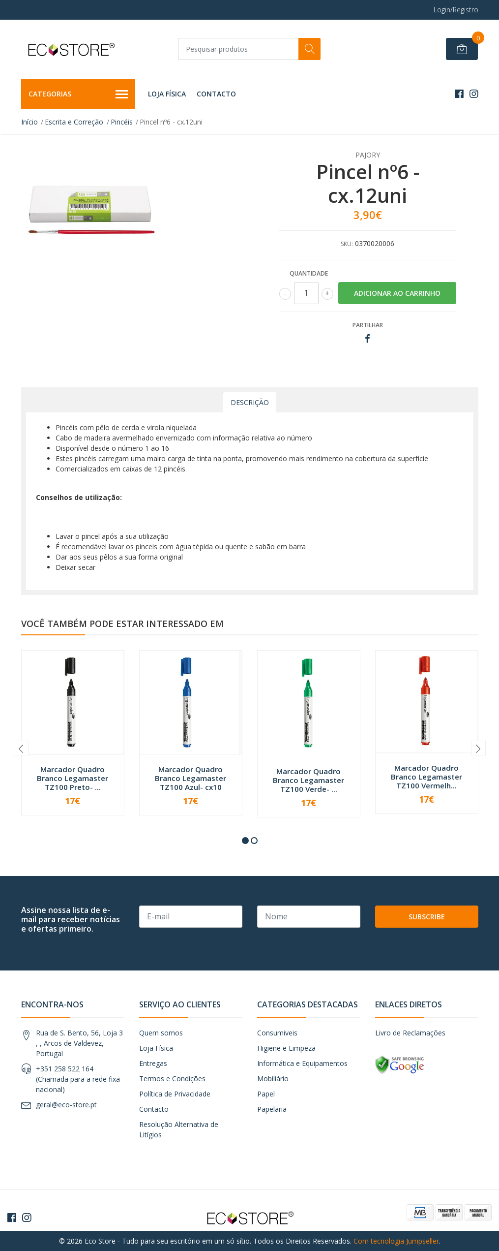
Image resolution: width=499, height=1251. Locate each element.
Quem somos (161, 1032)
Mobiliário (273, 1078)
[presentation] (21, 748)
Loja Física (167, 93)
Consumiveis (277, 1032)
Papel (266, 1093)
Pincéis (122, 121)
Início (29, 121)
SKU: (347, 244)
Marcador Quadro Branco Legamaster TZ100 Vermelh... (426, 776)
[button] (245, 840)
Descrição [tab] (250, 402)
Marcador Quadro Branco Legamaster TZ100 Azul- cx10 (190, 778)
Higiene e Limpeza (286, 1048)
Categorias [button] (78, 94)
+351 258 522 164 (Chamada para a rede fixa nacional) (78, 1079)
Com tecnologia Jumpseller (396, 1241)
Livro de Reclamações (410, 1032)
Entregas (153, 1063)
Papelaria (272, 1109)
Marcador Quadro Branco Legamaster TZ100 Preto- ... (72, 778)
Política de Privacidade (174, 1093)
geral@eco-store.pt (66, 1104)
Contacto (216, 93)
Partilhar (367, 325)
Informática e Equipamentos (302, 1063)
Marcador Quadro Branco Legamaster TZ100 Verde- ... (308, 780)
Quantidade (309, 273)
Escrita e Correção (74, 121)
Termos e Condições (172, 1078)
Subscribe (427, 916)
